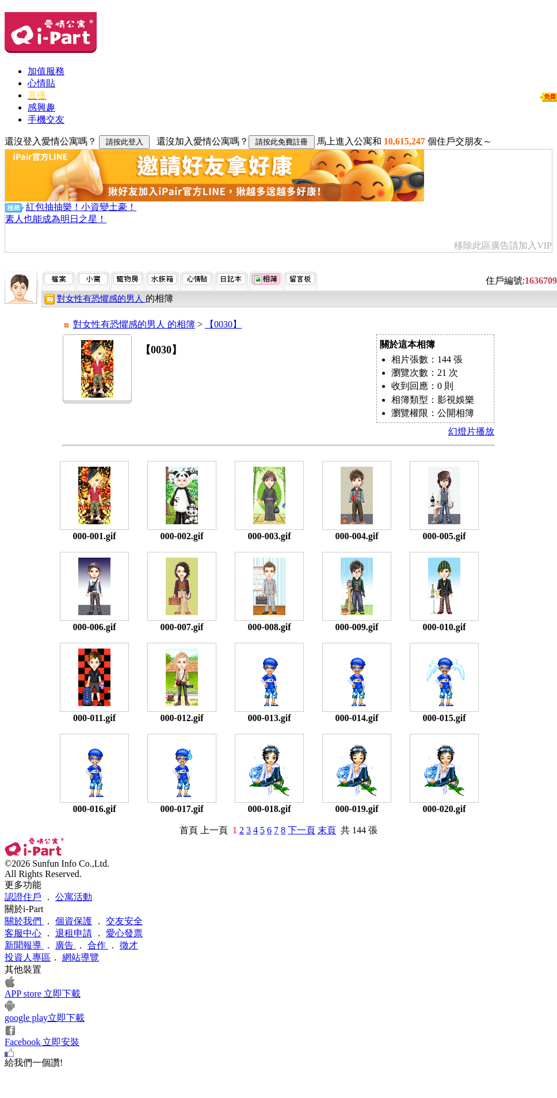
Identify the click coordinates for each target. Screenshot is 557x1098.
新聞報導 (24, 945)
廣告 (65, 945)
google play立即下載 (45, 1018)
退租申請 (73, 933)
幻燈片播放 (471, 431)
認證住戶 (23, 897)
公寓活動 (73, 897)
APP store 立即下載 (43, 993)
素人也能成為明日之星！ (55, 219)
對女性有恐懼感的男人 (101, 298)
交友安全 (124, 921)
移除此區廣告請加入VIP (503, 245)
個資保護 (73, 921)
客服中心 (23, 933)
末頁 (327, 830)
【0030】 (223, 324)
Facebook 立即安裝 (42, 1042)
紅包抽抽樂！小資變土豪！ (81, 207)
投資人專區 (28, 957)
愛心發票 (124, 933)
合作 (97, 945)
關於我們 (24, 921)
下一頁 (301, 830)
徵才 (129, 945)
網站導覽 (80, 957)
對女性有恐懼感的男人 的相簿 (134, 324)
